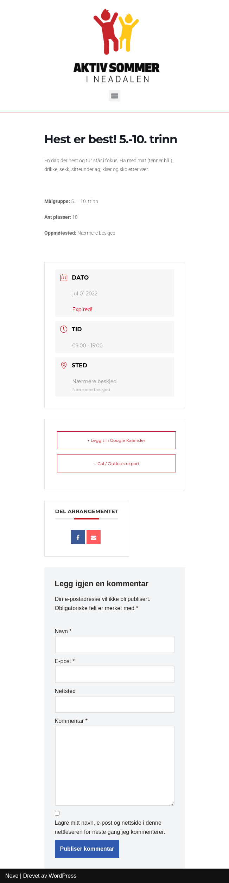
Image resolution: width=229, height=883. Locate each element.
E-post (65, 661)
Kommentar (71, 721)
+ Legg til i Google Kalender (116, 440)
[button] (114, 86)
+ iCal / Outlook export (116, 463)
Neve (11, 876)
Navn (63, 631)
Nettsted (65, 691)
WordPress (62, 876)
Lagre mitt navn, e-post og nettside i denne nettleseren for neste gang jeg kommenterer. (110, 827)
